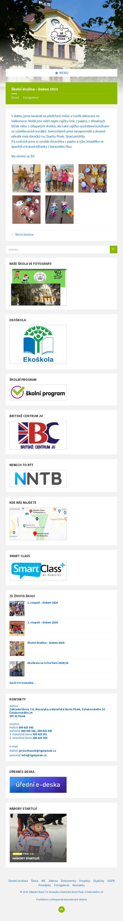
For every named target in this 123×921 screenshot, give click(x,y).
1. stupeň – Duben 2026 (42, 602)
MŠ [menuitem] (43, 881)
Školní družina (24, 234)
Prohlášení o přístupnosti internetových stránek (61, 899)
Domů (15, 97)
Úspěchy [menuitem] (98, 881)
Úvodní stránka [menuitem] (18, 881)
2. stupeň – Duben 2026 (42, 622)
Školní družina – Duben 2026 (45, 642)
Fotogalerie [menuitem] (61, 885)
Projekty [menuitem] (84, 881)
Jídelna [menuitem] (53, 881)
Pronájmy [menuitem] (44, 885)
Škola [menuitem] (34, 881)
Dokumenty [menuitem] (68, 881)
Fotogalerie (30, 97)
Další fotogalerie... (22, 683)
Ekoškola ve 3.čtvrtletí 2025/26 (47, 663)
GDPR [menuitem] (111, 881)
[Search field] (53, 249)
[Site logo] (61, 61)
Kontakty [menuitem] (79, 885)
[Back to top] (61, 909)
